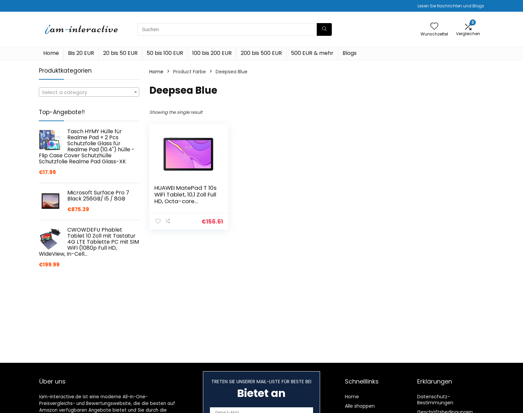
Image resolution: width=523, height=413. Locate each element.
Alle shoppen (360, 406)
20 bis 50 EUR (120, 53)
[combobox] (89, 92)
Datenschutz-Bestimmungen (435, 399)
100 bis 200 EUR (212, 53)
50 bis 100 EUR (165, 53)
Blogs (350, 53)
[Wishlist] (434, 26)
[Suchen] (324, 29)
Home (51, 53)
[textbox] (89, 92)
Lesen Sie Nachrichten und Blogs (451, 6)
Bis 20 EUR (81, 53)
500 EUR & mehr (312, 53)
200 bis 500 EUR (261, 53)
